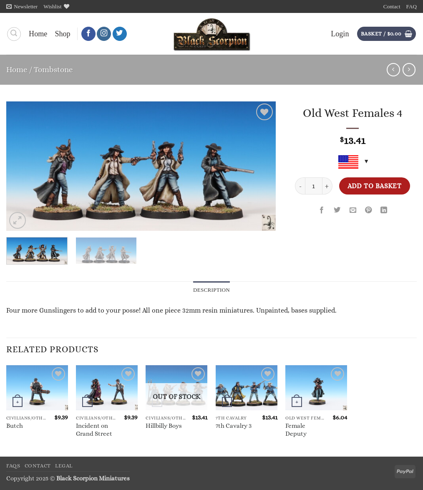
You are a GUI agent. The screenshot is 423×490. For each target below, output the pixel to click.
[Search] (14, 34)
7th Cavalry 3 (234, 426)
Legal (63, 466)
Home (38, 34)
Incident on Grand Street (94, 429)
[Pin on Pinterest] (368, 211)
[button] (22, 6)
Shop (62, 34)
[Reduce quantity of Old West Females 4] (300, 185)
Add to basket (374, 186)
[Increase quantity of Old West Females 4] (327, 185)
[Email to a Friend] (353, 211)
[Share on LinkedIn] (384, 211)
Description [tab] (211, 290)
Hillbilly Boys (164, 426)
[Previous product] (409, 69)
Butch (14, 426)
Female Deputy (296, 429)
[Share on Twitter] (337, 211)
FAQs (13, 466)
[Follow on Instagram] (104, 34)
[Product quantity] (313, 185)
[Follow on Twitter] (120, 34)
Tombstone (53, 69)
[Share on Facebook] (322, 211)
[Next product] (393, 69)
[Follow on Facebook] (88, 34)
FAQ (411, 6)
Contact (391, 6)
